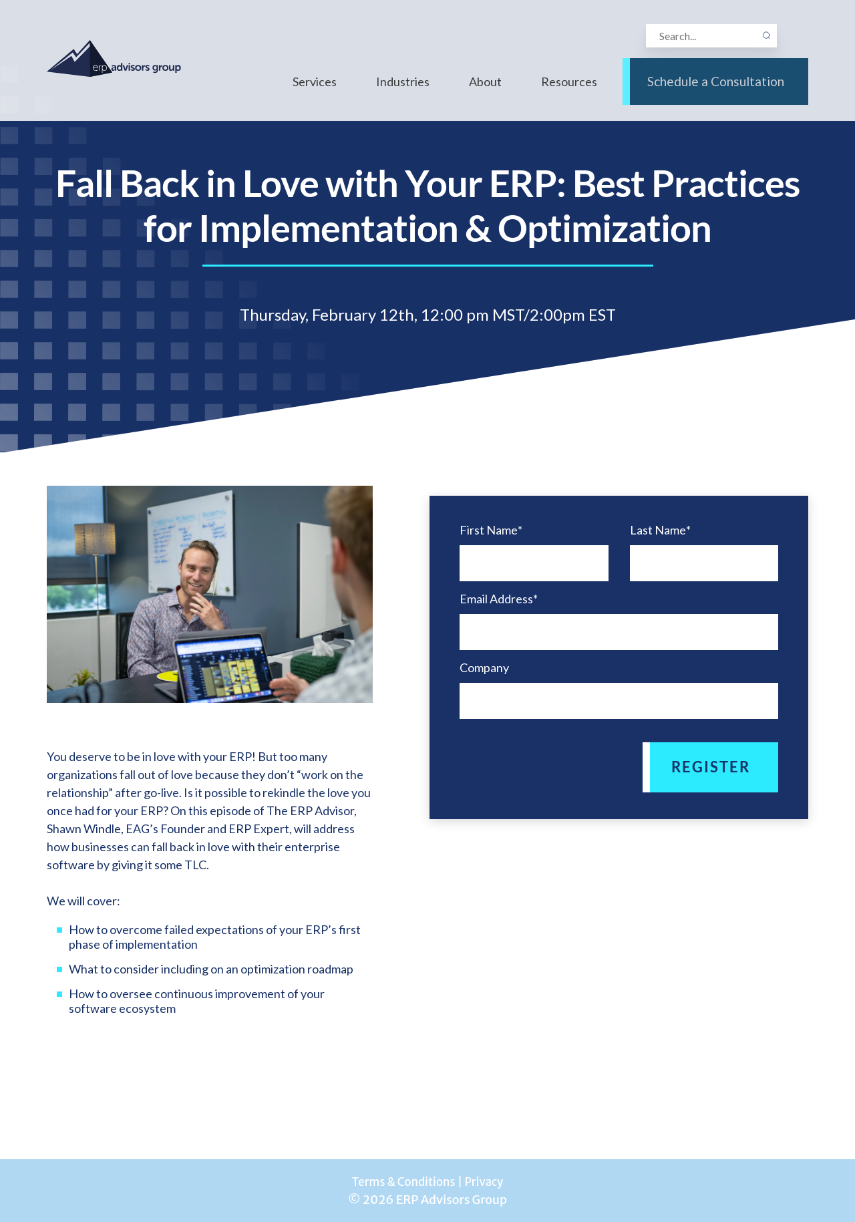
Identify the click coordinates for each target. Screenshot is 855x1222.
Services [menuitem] (315, 92)
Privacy (487, 1181)
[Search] (709, 37)
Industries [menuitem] (403, 92)
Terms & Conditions (402, 1181)
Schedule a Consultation (715, 92)
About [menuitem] (485, 92)
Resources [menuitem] (569, 92)
